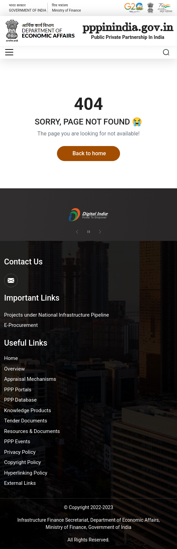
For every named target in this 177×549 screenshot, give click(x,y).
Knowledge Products (27, 410)
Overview (14, 369)
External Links (20, 483)
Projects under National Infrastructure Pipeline (56, 315)
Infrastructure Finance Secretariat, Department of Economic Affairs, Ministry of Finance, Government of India (88, 523)
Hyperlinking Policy (25, 473)
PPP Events (17, 441)
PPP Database (20, 400)
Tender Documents (25, 421)
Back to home (89, 153)
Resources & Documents (32, 431)
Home (11, 358)
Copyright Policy (22, 462)
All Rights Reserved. (89, 540)
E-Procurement (21, 325)
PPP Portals (17, 390)
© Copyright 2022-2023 (88, 507)
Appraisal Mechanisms (30, 379)
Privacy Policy (19, 452)
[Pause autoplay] (89, 232)
